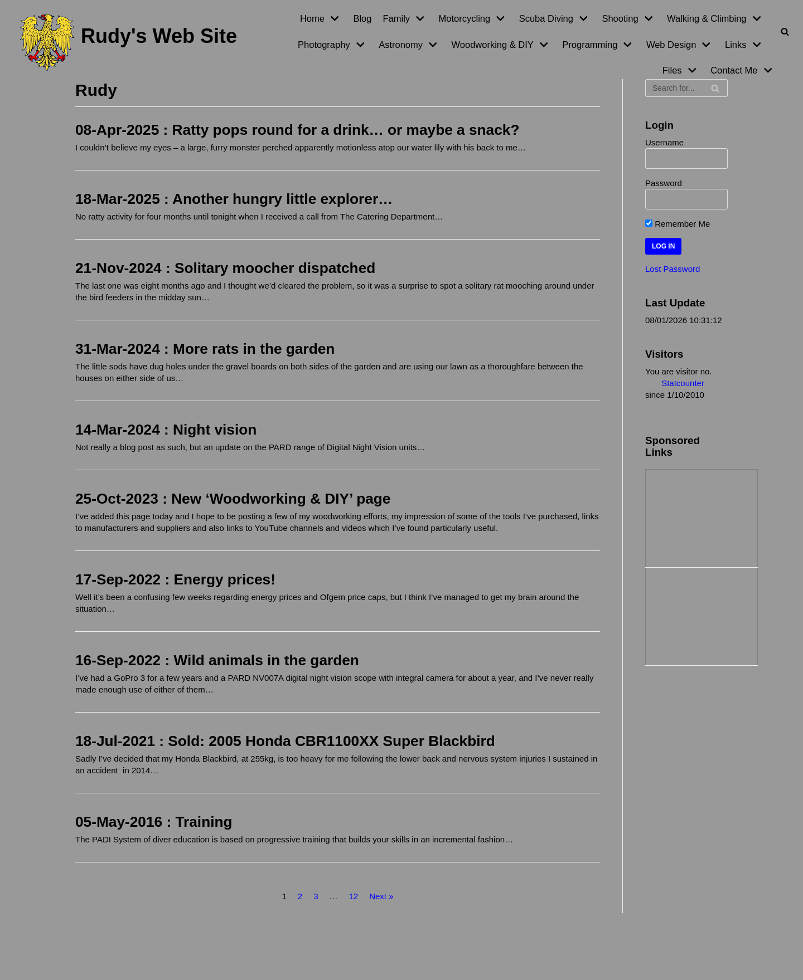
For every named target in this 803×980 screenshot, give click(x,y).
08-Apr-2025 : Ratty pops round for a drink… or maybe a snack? (297, 129)
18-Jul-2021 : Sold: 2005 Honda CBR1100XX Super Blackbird (285, 741)
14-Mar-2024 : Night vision (166, 429)
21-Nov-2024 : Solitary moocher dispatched (225, 268)
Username (664, 142)
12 (353, 896)
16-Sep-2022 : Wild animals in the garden (217, 660)
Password (663, 183)
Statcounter (682, 383)
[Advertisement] (701, 517)
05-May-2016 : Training (154, 821)
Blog (362, 18)
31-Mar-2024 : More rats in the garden (205, 348)
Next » (381, 896)
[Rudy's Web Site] (128, 42)
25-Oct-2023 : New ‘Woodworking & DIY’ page (232, 498)
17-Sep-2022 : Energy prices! (175, 579)
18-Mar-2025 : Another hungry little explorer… (234, 199)
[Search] (785, 31)
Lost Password (672, 269)
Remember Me (677, 223)
